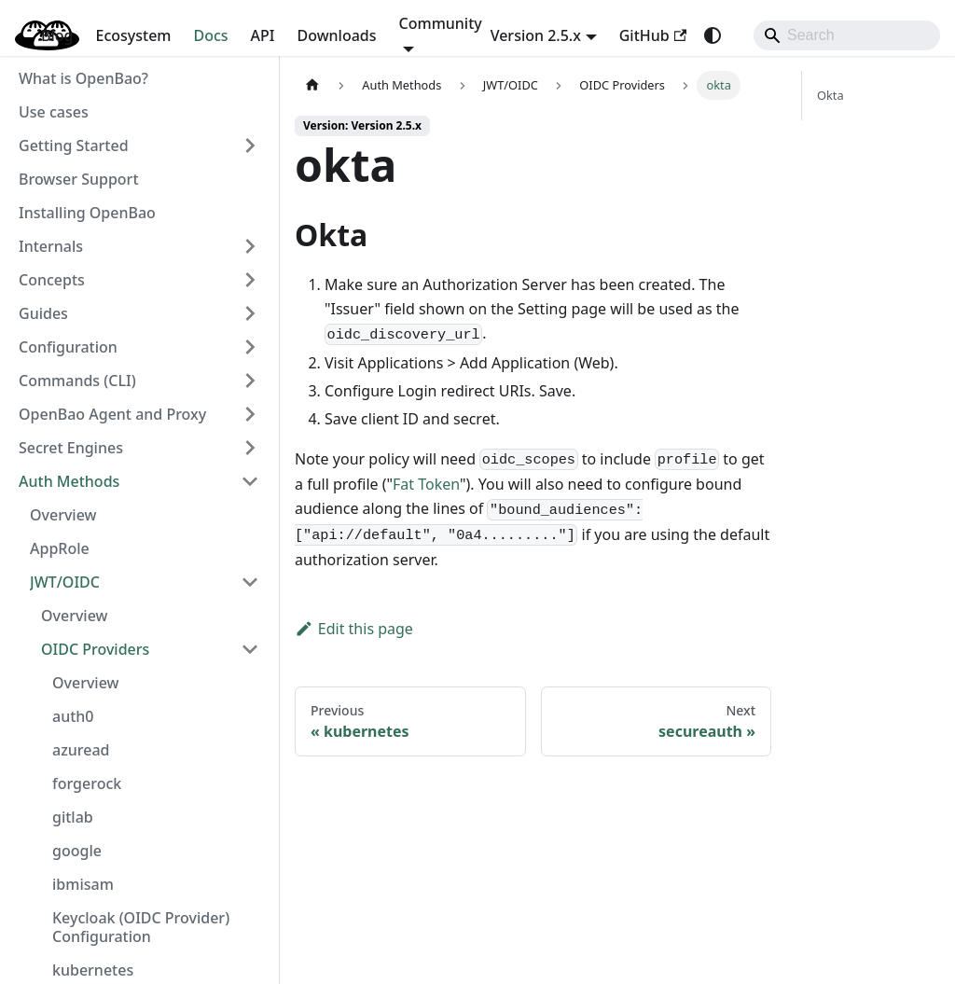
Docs (211, 35)
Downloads (337, 35)
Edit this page (354, 628)
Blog (57, 35)
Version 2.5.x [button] (536, 35)
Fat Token (426, 484)
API (263, 35)
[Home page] (312, 85)
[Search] (847, 35)
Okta (830, 95)
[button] (138, 145)
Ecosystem (133, 35)
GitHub (652, 35)
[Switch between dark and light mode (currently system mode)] (712, 35)
